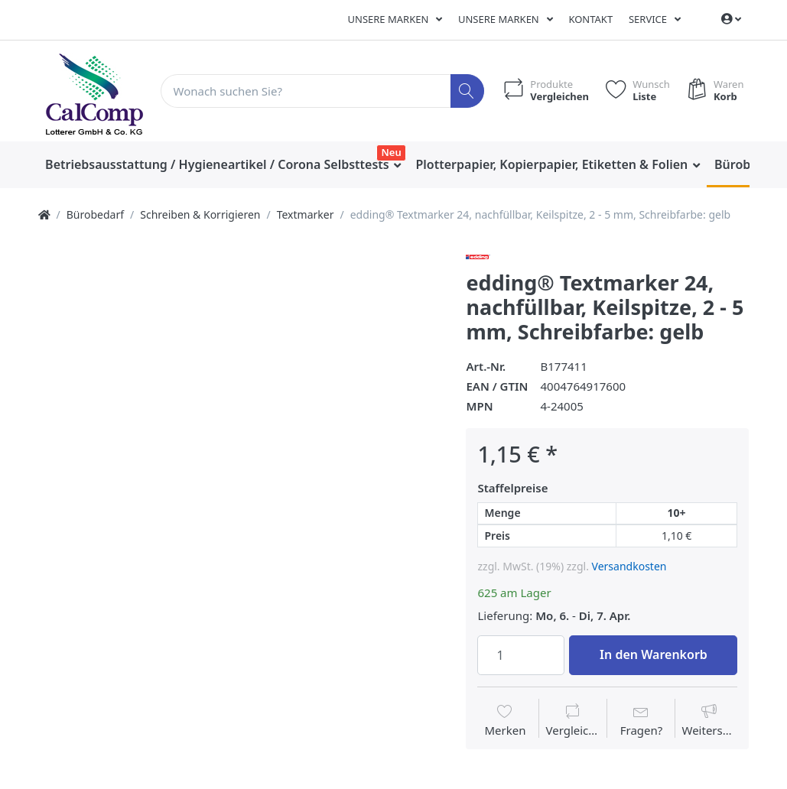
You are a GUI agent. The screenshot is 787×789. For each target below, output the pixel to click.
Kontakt (590, 19)
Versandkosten (629, 566)
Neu (392, 152)
